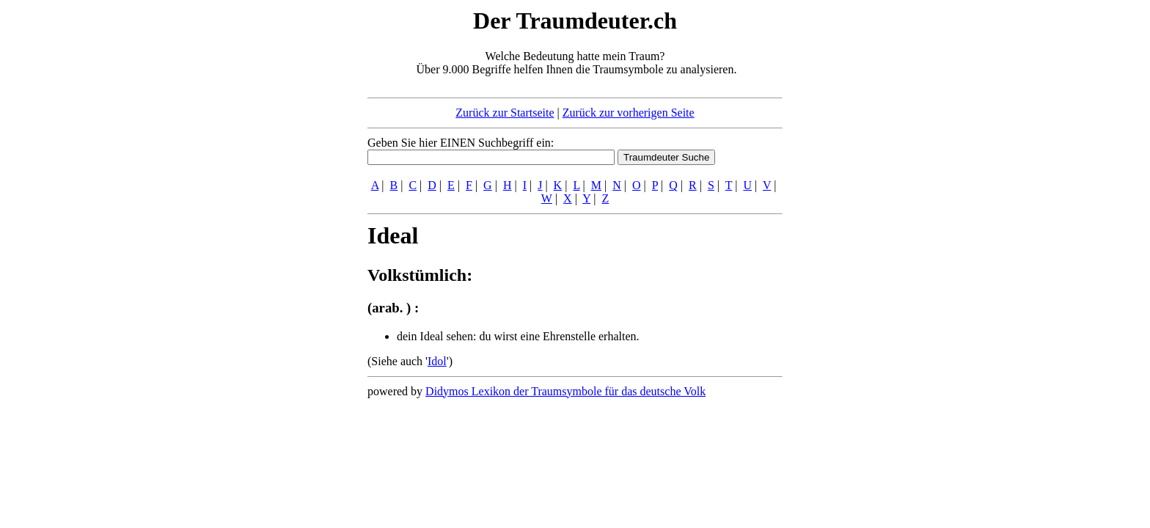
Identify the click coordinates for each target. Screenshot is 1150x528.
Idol (437, 361)
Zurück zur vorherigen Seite (629, 112)
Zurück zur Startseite (504, 112)
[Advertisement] (278, 226)
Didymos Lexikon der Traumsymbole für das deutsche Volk (565, 391)
